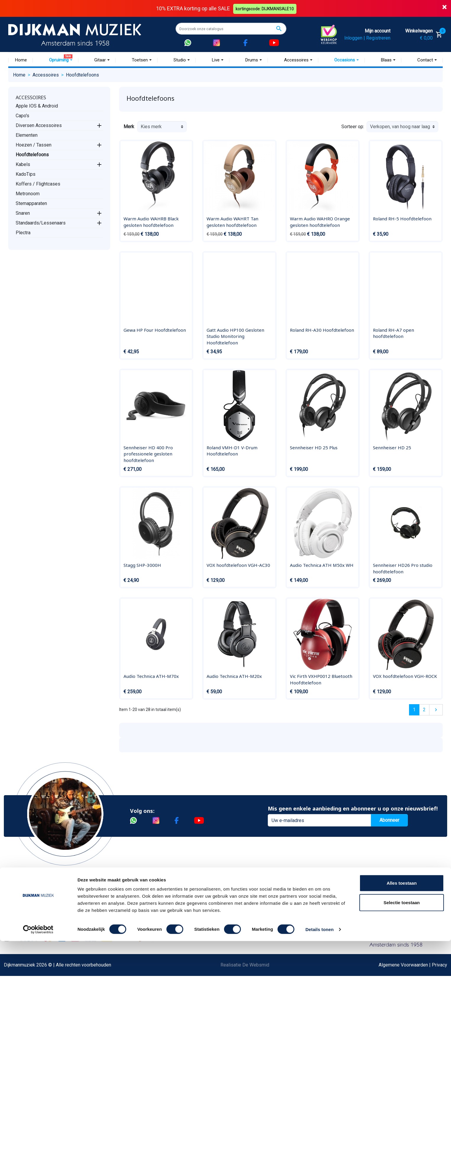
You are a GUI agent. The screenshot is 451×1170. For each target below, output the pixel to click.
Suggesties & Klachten (36, 991)
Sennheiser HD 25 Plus (314, 447)
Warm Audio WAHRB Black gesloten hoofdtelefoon (151, 222)
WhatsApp (23, 1000)
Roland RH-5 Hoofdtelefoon (402, 219)
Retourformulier (29, 1010)
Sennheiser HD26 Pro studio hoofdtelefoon (402, 568)
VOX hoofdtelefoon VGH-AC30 (238, 565)
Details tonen (319, 1158)
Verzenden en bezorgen (37, 934)
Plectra (23, 232)
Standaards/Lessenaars (41, 222)
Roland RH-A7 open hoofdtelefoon (393, 333)
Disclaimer (24, 972)
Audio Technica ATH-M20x (234, 676)
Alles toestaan (402, 1111)
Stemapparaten (31, 203)
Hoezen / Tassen (33, 144)
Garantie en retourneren (37, 924)
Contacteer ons (28, 1047)
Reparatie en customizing (39, 962)
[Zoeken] (231, 29)
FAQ (17, 953)
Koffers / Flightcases (38, 183)
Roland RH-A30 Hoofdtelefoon (322, 330)
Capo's (22, 115)
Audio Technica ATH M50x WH (321, 565)
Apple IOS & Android (37, 105)
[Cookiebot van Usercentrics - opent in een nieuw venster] (38, 1158)
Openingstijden (350, 934)
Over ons (96, 906)
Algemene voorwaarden (37, 943)
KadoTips (25, 174)
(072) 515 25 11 (414, 924)
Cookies (21, 1019)
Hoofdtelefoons (32, 154)
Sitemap (96, 934)
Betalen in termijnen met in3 (41, 1028)
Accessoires (31, 97)
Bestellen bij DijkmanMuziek (42, 906)
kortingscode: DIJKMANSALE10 (265, 8)
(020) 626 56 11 (351, 924)
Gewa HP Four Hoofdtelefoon (155, 330)
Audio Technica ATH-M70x (151, 676)
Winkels (95, 943)
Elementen (27, 135)
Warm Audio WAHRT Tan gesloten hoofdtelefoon (232, 222)
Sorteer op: (352, 126)
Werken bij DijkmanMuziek (114, 924)
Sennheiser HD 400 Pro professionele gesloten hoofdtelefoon (148, 453)
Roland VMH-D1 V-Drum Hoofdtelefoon (232, 450)
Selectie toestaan (402, 1131)
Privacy (20, 981)
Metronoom (28, 193)
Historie (95, 915)
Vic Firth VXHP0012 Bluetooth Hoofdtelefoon (321, 679)
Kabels (23, 164)
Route (341, 943)
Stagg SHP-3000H (142, 565)
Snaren (23, 213)
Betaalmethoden (29, 915)
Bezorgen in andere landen (40, 1038)
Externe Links (27, 1057)
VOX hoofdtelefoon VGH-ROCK (405, 676)
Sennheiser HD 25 (392, 447)
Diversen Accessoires (39, 125)
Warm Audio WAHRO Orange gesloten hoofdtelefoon (320, 222)
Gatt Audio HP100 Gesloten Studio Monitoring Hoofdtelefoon (235, 336)
